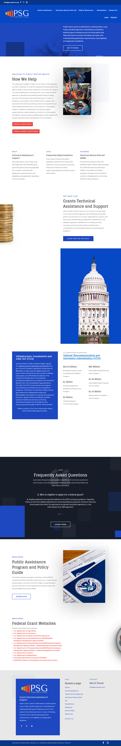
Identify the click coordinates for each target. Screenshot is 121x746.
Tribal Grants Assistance (26, 131)
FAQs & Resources (86, 10)
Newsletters (101, 10)
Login (106, 17)
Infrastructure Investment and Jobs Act (34, 366)
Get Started (73, 48)
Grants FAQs (69, 711)
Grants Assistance (45, 10)
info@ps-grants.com (97, 688)
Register (114, 17)
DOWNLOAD (21, 597)
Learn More (60, 525)
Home (67, 688)
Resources (69, 714)
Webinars (68, 708)
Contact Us (113, 10)
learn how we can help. (79, 239)
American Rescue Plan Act (66, 10)
